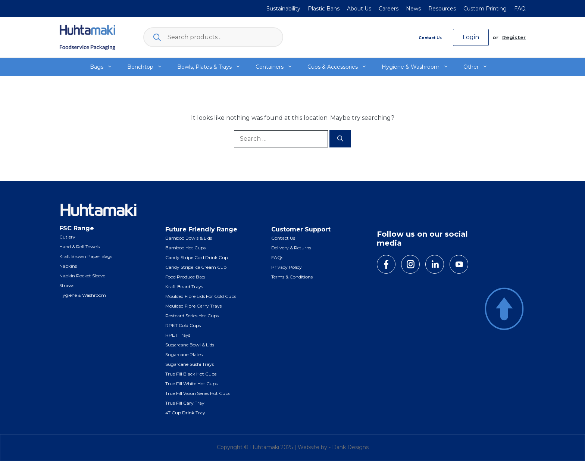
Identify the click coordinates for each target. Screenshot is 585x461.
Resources (442, 8)
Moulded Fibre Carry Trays (193, 306)
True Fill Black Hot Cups (190, 374)
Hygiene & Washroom (419, 66)
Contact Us (430, 37)
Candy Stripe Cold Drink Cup (196, 257)
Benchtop (148, 66)
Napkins (68, 266)
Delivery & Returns (291, 247)
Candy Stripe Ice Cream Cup (195, 267)
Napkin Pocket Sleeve (82, 275)
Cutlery (67, 237)
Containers (278, 66)
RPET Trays (177, 335)
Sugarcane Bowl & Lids (189, 345)
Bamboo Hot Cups (185, 247)
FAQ (520, 8)
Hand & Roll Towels (79, 246)
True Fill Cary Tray (184, 403)
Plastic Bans (324, 8)
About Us (359, 8)
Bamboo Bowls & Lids (188, 238)
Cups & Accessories (340, 66)
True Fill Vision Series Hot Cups (197, 393)
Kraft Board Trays (184, 286)
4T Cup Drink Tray (185, 412)
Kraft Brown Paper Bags (85, 256)
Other (479, 66)
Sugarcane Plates (184, 354)
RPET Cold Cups (183, 325)
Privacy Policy (286, 267)
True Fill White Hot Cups (191, 383)
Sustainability (283, 8)
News (413, 8)
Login (471, 37)
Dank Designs (350, 447)
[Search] (340, 138)
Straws (66, 285)
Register (514, 37)
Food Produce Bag (185, 277)
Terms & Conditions (292, 277)
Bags (105, 66)
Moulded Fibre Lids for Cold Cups (200, 296)
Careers (388, 8)
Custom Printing (485, 8)
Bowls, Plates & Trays (212, 66)
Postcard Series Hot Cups (192, 315)
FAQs (277, 257)
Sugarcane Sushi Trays (189, 364)
